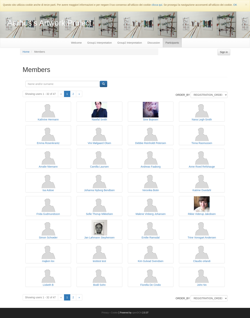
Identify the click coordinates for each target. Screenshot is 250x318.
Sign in (224, 52)
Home (26, 51)
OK (235, 4)
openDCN (137, 312)
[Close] (246, 4)
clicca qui (156, 4)
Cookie (114, 312)
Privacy (105, 312)
